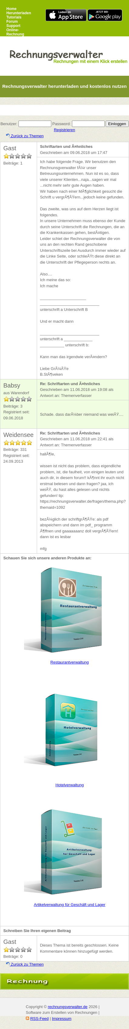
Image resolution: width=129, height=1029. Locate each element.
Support (13, 26)
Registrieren (64, 130)
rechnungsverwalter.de (67, 1006)
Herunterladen (18, 13)
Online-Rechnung (15, 32)
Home (11, 9)
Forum (12, 21)
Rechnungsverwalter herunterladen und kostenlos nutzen (64, 86)
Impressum (61, 1018)
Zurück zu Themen (25, 136)
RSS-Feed (39, 1018)
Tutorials (14, 17)
